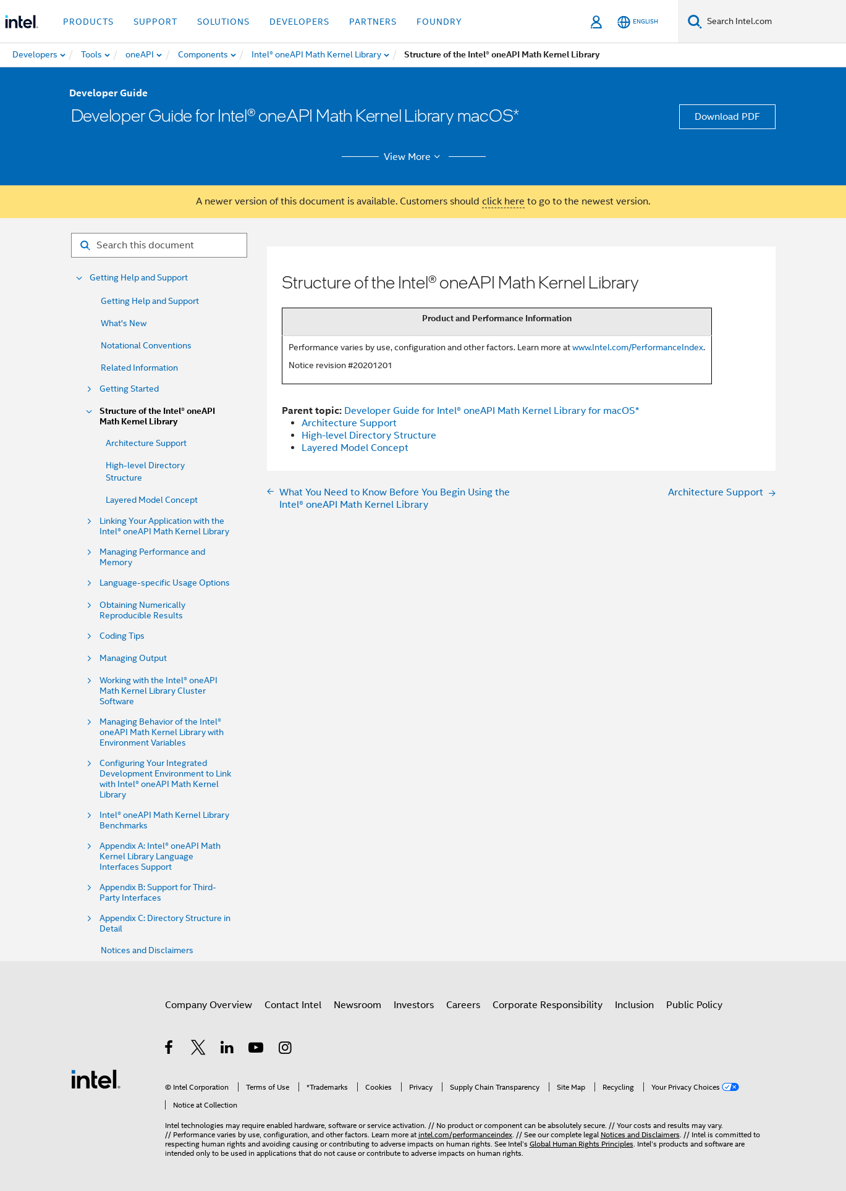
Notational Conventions (146, 345)
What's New (123, 323)
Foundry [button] (439, 21)
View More (414, 157)
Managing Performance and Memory (152, 557)
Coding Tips (122, 636)
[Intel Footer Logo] (96, 1078)
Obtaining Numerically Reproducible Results (142, 610)
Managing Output (133, 658)
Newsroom (357, 1005)
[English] (637, 22)
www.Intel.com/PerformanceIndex (637, 347)
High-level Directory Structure (369, 435)
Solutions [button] (223, 21)
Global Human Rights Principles (581, 1143)
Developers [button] (299, 21)
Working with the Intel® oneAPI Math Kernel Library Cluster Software (158, 691)
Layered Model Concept (152, 499)
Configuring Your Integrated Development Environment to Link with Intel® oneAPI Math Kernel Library (165, 779)
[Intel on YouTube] (256, 1049)
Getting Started (129, 389)
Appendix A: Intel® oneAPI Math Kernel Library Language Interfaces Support (160, 856)
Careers (463, 1005)
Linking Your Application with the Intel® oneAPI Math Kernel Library (164, 526)
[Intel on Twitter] (198, 1049)
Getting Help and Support (139, 277)
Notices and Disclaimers (147, 950)
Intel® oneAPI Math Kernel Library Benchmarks (164, 820)
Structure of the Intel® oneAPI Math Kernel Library (157, 416)
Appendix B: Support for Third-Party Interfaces (157, 892)
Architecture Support (146, 442)
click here (503, 201)
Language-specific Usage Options (164, 583)
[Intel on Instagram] (285, 1049)
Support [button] (155, 21)
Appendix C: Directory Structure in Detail (165, 923)
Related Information (139, 367)
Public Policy (694, 1005)
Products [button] (88, 21)
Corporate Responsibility (548, 1005)
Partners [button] (373, 21)
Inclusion (634, 1005)
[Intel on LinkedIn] (227, 1049)
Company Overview (208, 1005)
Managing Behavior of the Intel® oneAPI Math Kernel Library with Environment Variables (161, 732)
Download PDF (727, 117)
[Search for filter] (159, 245)
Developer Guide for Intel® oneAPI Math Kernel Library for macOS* (491, 411)
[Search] (695, 21)
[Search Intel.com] (774, 21)
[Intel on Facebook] (169, 1049)
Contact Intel (292, 1005)
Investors (414, 1005)
